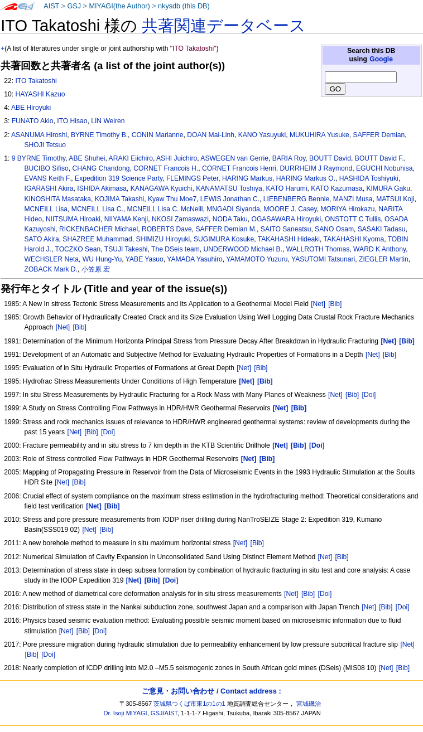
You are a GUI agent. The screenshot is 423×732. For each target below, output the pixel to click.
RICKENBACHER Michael (98, 229)
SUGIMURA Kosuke (224, 239)
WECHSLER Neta (52, 259)
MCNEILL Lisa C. (97, 209)
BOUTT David (330, 158)
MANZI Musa (353, 199)
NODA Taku (230, 219)
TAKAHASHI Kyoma (354, 239)
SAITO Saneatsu (286, 229)
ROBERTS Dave (167, 229)
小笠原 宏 (95, 269)
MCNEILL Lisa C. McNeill (165, 209)
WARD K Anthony (379, 249)
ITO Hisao (72, 121)
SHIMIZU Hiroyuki (163, 239)
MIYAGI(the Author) (119, 6)
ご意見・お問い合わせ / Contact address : (211, 691)
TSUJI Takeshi (126, 249)
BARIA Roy (289, 158)
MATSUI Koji (395, 199)
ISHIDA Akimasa (102, 188)
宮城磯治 (308, 703)
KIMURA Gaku (388, 188)
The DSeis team (175, 249)
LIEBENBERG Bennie (296, 199)
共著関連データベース (224, 26)
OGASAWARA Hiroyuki (286, 219)
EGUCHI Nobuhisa (384, 168)
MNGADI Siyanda (232, 209)
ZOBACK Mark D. (51, 269)
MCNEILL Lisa (46, 209)
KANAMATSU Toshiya (229, 188)
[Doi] (369, 395)
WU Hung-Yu (102, 259)
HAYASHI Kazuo (40, 94)
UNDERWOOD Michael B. (242, 249)
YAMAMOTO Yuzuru (256, 259)
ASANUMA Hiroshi (39, 135)
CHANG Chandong (101, 168)
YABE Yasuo (145, 259)
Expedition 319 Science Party (118, 178)
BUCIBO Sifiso (47, 168)
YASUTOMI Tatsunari (323, 259)
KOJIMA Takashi (120, 199)
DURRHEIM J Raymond (316, 168)
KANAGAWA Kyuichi (162, 188)
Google (381, 59)
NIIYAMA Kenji (126, 219)
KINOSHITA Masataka (58, 199)
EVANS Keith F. (48, 178)
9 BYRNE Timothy (39, 158)
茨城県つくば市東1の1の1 (189, 703)
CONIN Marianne (158, 135)
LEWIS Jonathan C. (229, 199)
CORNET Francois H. (165, 168)
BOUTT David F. (379, 158)
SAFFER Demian (379, 135)
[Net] (318, 304)
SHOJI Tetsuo (45, 145)
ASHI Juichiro (176, 158)
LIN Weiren (107, 121)
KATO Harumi (286, 188)
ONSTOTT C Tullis (353, 219)
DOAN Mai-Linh (210, 135)
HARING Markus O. (305, 178)
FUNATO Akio (33, 121)
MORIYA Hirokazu (347, 209)
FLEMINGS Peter (192, 178)
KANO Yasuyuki (262, 135)
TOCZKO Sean (77, 249)
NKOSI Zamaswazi (180, 219)
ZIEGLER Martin (383, 259)
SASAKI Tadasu (382, 229)
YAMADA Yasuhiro (194, 259)
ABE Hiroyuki (31, 108)
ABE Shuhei (87, 158)
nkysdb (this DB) (184, 6)
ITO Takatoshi (35, 81)
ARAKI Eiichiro (131, 158)
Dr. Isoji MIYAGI (125, 713)
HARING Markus (247, 178)
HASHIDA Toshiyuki (368, 178)
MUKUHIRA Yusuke (319, 135)
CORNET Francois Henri (239, 168)
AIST (51, 6)
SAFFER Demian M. (226, 229)
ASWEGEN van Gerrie (234, 158)
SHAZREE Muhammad (97, 239)
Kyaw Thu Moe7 (172, 199)
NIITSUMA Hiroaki (73, 219)
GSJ (74, 6)
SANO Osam (334, 229)
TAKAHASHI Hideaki (289, 239)
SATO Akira (42, 239)
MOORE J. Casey (289, 209)
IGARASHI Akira (49, 188)
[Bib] (335, 304)
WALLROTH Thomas (318, 249)
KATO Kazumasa (336, 188)
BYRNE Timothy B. (99, 135)
